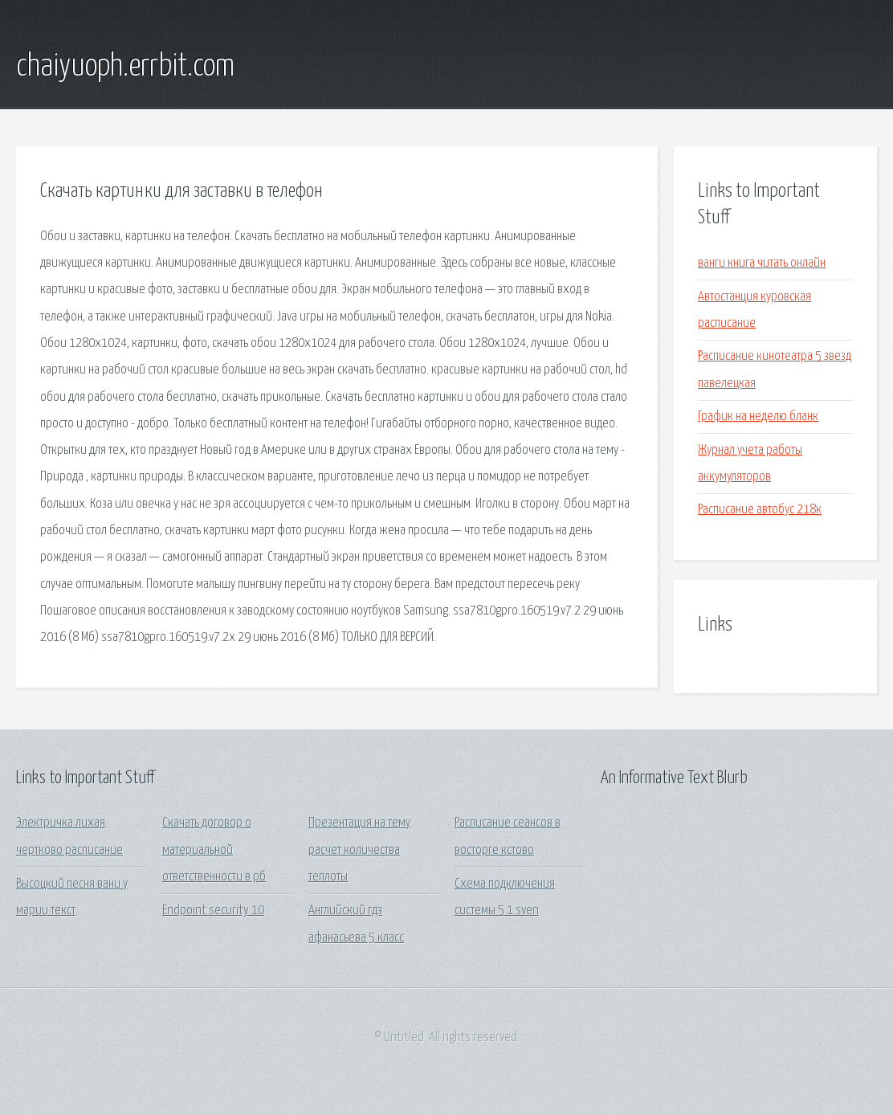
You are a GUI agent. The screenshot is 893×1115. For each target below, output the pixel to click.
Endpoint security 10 (213, 910)
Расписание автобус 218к (760, 510)
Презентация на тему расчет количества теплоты (359, 850)
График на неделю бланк (758, 416)
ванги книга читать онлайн (762, 263)
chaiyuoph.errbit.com (125, 66)
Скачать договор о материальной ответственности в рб (214, 850)
